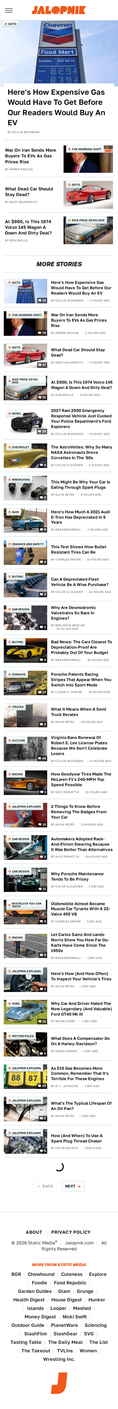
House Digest (66, 1299)
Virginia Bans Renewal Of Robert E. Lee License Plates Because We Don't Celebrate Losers (79, 745)
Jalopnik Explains (26, 806)
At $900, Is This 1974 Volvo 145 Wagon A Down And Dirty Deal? (28, 227)
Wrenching (21, 479)
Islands (35, 1308)
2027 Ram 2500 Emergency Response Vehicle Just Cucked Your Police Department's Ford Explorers (81, 418)
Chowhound (41, 1274)
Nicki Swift (75, 1316)
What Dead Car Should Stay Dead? (29, 191)
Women (88, 1350)
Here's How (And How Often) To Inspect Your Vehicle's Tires (81, 976)
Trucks (18, 706)
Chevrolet (20, 447)
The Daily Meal (65, 1342)
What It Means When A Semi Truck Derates (78, 712)
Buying (17, 576)
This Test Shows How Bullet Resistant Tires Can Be (78, 549)
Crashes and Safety (28, 544)
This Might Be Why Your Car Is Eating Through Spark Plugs (80, 485)
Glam (64, 1291)
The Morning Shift (87, 149)
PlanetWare (64, 1325)
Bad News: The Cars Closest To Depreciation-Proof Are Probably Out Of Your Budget (81, 647)
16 (44, 300)
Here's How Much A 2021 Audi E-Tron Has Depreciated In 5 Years (80, 517)
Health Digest (29, 1299)
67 (44, 365)
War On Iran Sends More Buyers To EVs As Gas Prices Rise (30, 156)
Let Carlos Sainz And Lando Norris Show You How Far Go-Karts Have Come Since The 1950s (80, 942)
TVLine (65, 1350)
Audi (15, 512)
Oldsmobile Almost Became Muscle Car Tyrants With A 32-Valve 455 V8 (80, 909)
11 (44, 889)
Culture (18, 740)
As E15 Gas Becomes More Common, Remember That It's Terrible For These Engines (80, 1073)
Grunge (85, 1291)
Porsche (19, 674)
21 (44, 692)
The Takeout (35, 1350)
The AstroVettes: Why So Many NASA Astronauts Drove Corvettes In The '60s (81, 452)
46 (44, 758)
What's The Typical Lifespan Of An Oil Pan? (81, 1106)
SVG (89, 1333)
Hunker (96, 1299)
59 (44, 1086)
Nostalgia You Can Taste (27, 905)
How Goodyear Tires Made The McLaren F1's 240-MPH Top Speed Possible (81, 779)
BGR (16, 1274)
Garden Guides (35, 1291)
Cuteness (71, 1274)
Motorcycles (23, 1036)
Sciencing (96, 1325)
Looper (58, 1308)
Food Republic (70, 1282)
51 (44, 397)
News (16, 413)
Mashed (82, 1308)
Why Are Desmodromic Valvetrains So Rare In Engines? (73, 613)
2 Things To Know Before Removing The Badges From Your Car (78, 812)
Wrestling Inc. (59, 1359)
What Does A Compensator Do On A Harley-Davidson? (80, 1041)
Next (70, 1186)
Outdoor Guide (27, 1325)
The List (98, 1342)
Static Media (41, 1242)
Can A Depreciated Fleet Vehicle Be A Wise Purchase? (80, 582)
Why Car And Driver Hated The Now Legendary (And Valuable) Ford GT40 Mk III (81, 1009)
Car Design (20, 609)
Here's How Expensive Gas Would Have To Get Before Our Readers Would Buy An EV (56, 107)
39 (44, 332)
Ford (16, 1003)
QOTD (12, 23)
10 (44, 824)
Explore (98, 1274)
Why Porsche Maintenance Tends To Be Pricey (77, 876)
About (34, 1232)
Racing (17, 774)
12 (44, 1021)
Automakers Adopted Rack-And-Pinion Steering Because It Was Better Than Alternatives (82, 844)
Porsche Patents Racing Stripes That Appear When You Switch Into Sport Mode (81, 679)
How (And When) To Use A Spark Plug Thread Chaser (77, 1138)
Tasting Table (26, 1342)
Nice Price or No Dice (88, 220)
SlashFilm (35, 1333)
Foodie (39, 1282)
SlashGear (65, 1333)
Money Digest (40, 1316)
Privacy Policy (71, 1232)
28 (44, 431)
